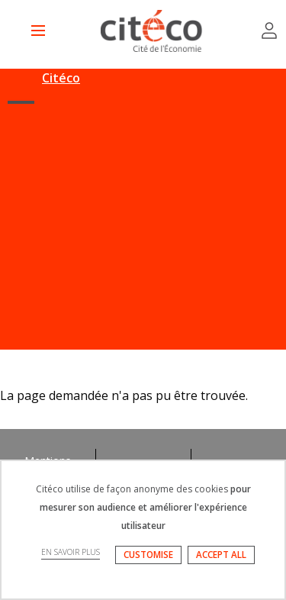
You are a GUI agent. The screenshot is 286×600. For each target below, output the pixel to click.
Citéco (61, 77)
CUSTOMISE (148, 554)
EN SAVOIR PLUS (70, 552)
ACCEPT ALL (221, 554)
